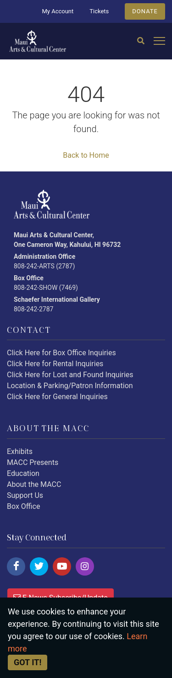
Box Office (23, 506)
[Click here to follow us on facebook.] (16, 566)
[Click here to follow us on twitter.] (39, 566)
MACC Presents (32, 462)
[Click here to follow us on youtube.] (62, 566)
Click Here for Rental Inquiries (55, 363)
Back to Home (86, 155)
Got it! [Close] (27, 662)
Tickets (99, 11)
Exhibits (20, 451)
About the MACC (34, 484)
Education (23, 473)
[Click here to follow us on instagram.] (85, 566)
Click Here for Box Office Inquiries (61, 352)
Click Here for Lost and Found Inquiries (70, 374)
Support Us (25, 495)
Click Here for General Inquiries (57, 396)
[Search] (140, 41)
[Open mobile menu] (159, 41)
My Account (57, 11)
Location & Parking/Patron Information (70, 385)
